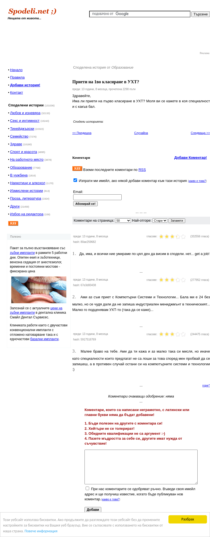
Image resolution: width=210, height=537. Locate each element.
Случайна (141, 133)
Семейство (19, 136)
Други (15, 206)
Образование (21, 167)
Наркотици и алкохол (27, 183)
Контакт (16, 92)
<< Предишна (81, 133)
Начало (16, 70)
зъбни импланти (22, 253)
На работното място (26, 159)
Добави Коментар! (190, 157)
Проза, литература (25, 198)
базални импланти (44, 339)
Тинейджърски (22, 129)
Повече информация (40, 531)
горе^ (206, 385)
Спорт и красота (23, 152)
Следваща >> (200, 133)
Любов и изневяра (25, 113)
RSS (142, 170)
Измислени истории (26, 191)
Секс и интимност (25, 121)
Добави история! (25, 85)
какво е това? (197, 180)
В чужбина (19, 175)
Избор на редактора (26, 214)
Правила (17, 77)
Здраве (16, 144)
